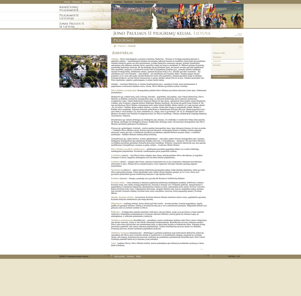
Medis (138, 256)
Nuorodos (138, 2)
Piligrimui (76, 2)
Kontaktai (118, 2)
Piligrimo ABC (219, 53)
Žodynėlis (217, 61)
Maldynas (86, 2)
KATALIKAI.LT (151, 2)
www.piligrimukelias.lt (221, 76)
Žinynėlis (217, 65)
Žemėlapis (217, 57)
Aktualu (67, 2)
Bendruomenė (97, 2)
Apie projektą (119, 256)
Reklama (130, 256)
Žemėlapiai (128, 2)
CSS (238, 256)
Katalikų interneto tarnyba (78, 256)
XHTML (231, 256)
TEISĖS (62, 256)
